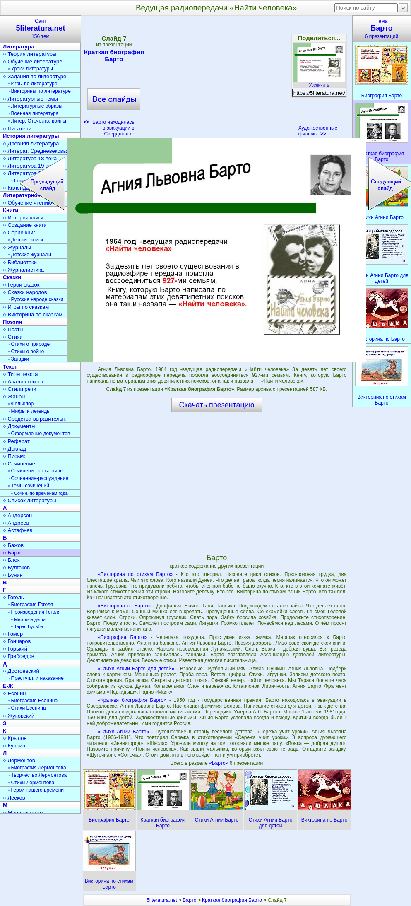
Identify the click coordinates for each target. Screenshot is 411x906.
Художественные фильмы (318, 131)
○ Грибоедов (18, 656)
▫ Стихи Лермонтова (31, 783)
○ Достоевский (21, 671)
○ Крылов (14, 738)
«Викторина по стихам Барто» (135, 574)
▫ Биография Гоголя (30, 604)
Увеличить (319, 82)
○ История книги (23, 217)
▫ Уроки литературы (30, 69)
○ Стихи (13, 337)
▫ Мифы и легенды (29, 411)
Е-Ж (8, 686)
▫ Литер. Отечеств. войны (37, 121)
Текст (10, 367)
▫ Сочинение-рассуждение (38, 478)
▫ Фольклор (21, 404)
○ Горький (15, 649)
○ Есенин (14, 693)
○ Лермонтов (19, 760)
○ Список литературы (29, 500)
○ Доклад (14, 449)
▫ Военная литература (33, 113)
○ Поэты (13, 329)
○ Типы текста (20, 374)
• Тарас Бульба (27, 626)
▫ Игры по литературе (32, 84)
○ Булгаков (16, 567)
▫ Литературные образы (35, 106)
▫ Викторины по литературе (39, 91)
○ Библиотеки (20, 262)
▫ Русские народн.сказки (35, 299)
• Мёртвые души (28, 619)
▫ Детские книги (25, 240)
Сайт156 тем (40, 28)
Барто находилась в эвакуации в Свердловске (109, 128)
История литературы (31, 136)
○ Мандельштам (23, 813)
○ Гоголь (13, 597)
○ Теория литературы (29, 54)
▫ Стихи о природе (29, 344)
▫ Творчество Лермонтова (37, 775)
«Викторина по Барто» (124, 606)
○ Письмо (15, 456)
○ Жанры (14, 396)
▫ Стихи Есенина (27, 708)
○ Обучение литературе (32, 61)
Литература (18, 46)
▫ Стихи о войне (26, 351)
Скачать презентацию (217, 405)
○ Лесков (14, 798)
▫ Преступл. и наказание (36, 678)
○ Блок (11, 560)
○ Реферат (16, 441)
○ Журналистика (23, 270)
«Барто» (219, 763)
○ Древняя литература (31, 143)
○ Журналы (17, 247)
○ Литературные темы (30, 99)
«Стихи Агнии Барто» (123, 732)
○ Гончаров (17, 641)
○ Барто (12, 552)
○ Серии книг (19, 232)
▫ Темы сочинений (28, 486)
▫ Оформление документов (39, 433)
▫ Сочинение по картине (35, 471)
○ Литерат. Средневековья (36, 151)
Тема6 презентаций (382, 28)
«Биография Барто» (122, 637)
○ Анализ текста (23, 381)
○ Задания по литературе (34, 76)
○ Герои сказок (21, 285)
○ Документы (19, 426)
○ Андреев (16, 523)
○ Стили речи (19, 389)
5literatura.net (162, 900)
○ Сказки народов (25, 292)
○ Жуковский (18, 716)
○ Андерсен (17, 515)
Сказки (12, 277)
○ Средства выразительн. (35, 419)
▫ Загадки (18, 359)
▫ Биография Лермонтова (37, 768)
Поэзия (12, 322)
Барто (189, 900)
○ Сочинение (19, 463)
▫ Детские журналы (29, 255)
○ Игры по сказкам (26, 307)
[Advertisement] (216, 79)
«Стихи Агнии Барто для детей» (136, 669)
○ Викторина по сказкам (32, 314)
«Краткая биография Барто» (132, 700)
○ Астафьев (17, 530)
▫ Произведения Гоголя (34, 612)
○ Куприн (14, 745)
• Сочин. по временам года (39, 493)
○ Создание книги (25, 225)
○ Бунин (13, 575)
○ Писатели (17, 128)
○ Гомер (13, 634)
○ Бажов (13, 545)
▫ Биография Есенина (33, 701)
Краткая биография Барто (114, 55)
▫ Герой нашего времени (36, 790)
